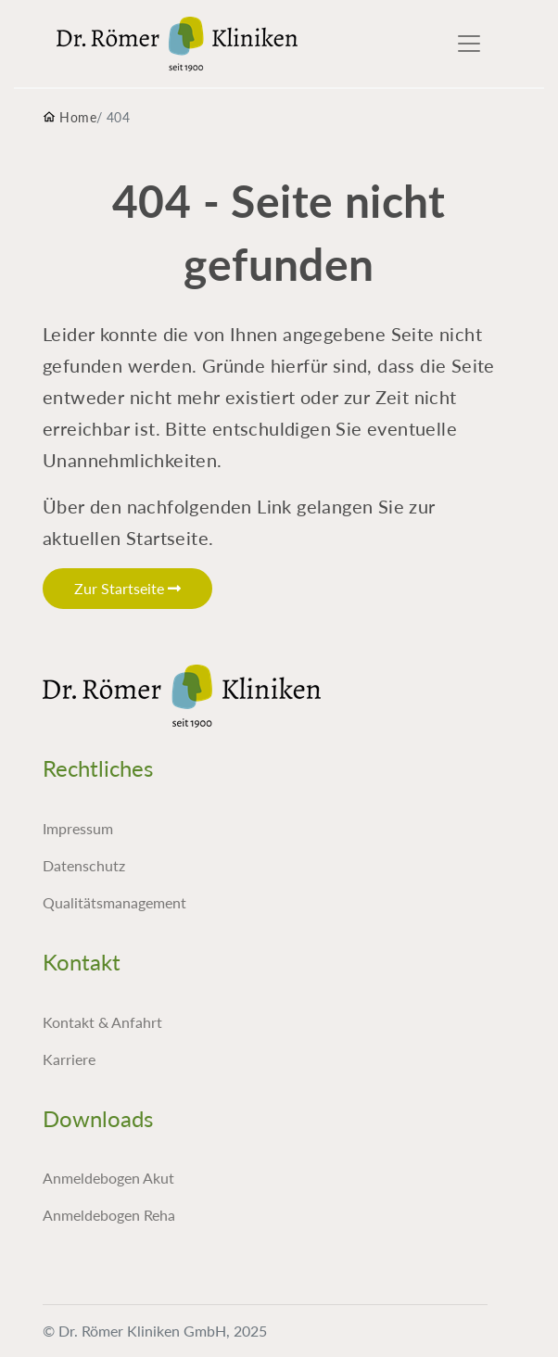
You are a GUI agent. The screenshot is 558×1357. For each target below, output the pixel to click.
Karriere (69, 1059)
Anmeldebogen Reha (109, 1215)
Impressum (78, 828)
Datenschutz (84, 865)
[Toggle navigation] (469, 43)
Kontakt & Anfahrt (102, 1022)
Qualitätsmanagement (114, 902)
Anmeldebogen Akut (108, 1177)
